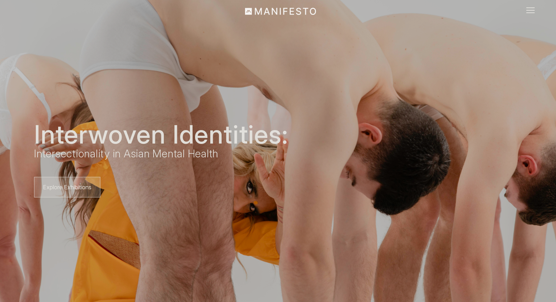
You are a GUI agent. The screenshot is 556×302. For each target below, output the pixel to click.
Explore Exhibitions (67, 187)
